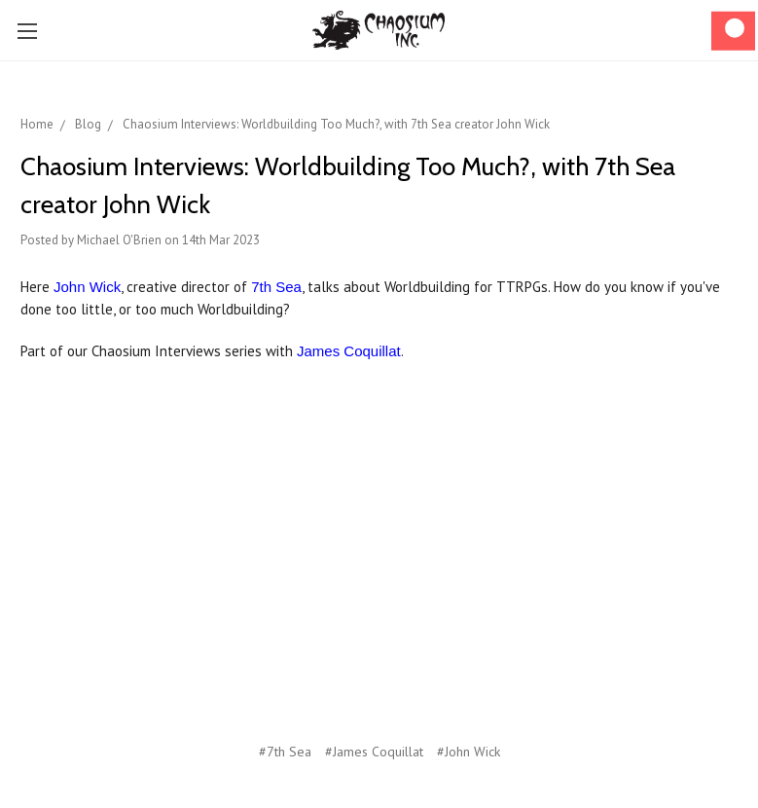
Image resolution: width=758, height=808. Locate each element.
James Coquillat (349, 351)
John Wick (87, 286)
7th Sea (276, 286)
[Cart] (733, 31)
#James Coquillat (374, 751)
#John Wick (468, 751)
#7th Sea (285, 751)
